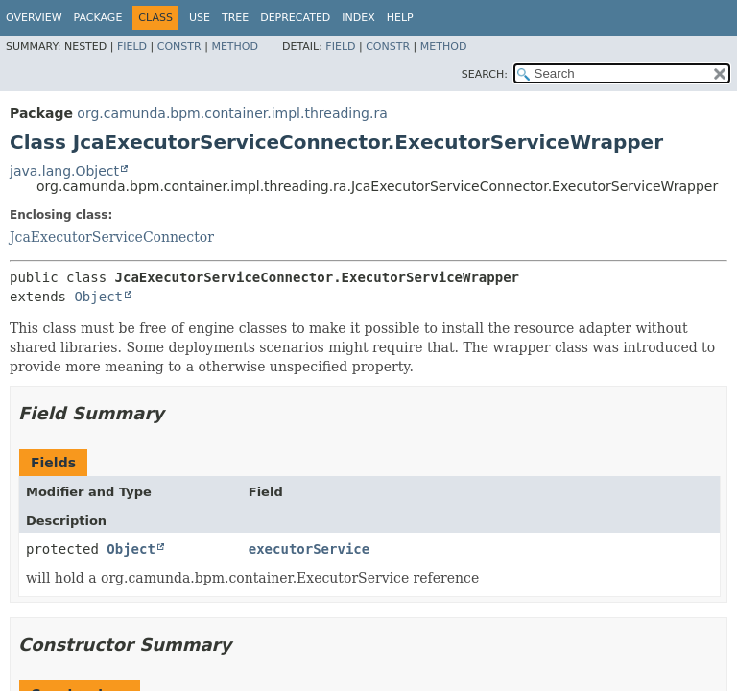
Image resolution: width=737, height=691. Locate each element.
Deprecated (295, 18)
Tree (235, 18)
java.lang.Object (64, 171)
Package (98, 18)
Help (400, 18)
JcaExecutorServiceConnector (112, 237)
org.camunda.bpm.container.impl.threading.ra (232, 113)
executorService (309, 549)
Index (358, 18)
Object (98, 296)
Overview (34, 18)
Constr (179, 46)
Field (132, 46)
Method (234, 46)
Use (199, 18)
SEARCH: (485, 74)
